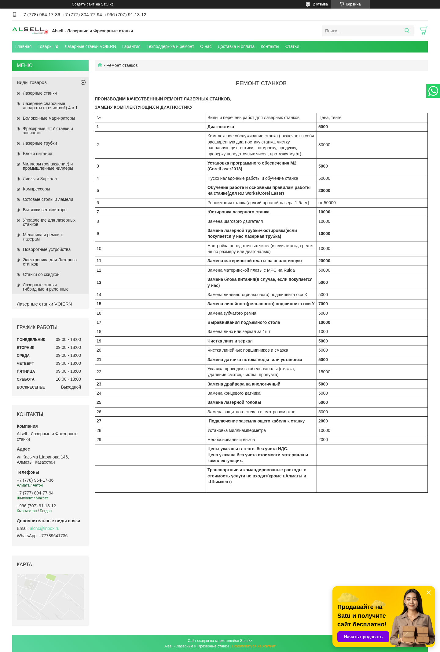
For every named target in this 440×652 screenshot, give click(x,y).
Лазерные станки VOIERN (90, 46)
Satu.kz (246, 641)
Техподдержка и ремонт (170, 46)
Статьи (292, 46)
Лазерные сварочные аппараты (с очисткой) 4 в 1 (50, 105)
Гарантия (131, 46)
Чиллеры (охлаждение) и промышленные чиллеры (48, 166)
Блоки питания (37, 153)
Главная (23, 46)
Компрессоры (36, 189)
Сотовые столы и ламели (48, 199)
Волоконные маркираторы (49, 118)
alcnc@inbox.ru (45, 528)
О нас (205, 46)
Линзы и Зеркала (40, 178)
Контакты (270, 46)
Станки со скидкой (41, 274)
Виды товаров (32, 82)
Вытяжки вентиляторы (45, 209)
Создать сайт (83, 4)
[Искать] (407, 30)
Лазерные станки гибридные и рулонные (46, 287)
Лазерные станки (40, 93)
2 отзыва (320, 4)
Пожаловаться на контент (253, 646)
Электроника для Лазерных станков (50, 261)
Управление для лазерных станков (49, 222)
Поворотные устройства (47, 249)
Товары (45, 46)
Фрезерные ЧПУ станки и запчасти (48, 130)
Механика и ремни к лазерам (43, 236)
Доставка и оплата (236, 46)
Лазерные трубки (40, 143)
